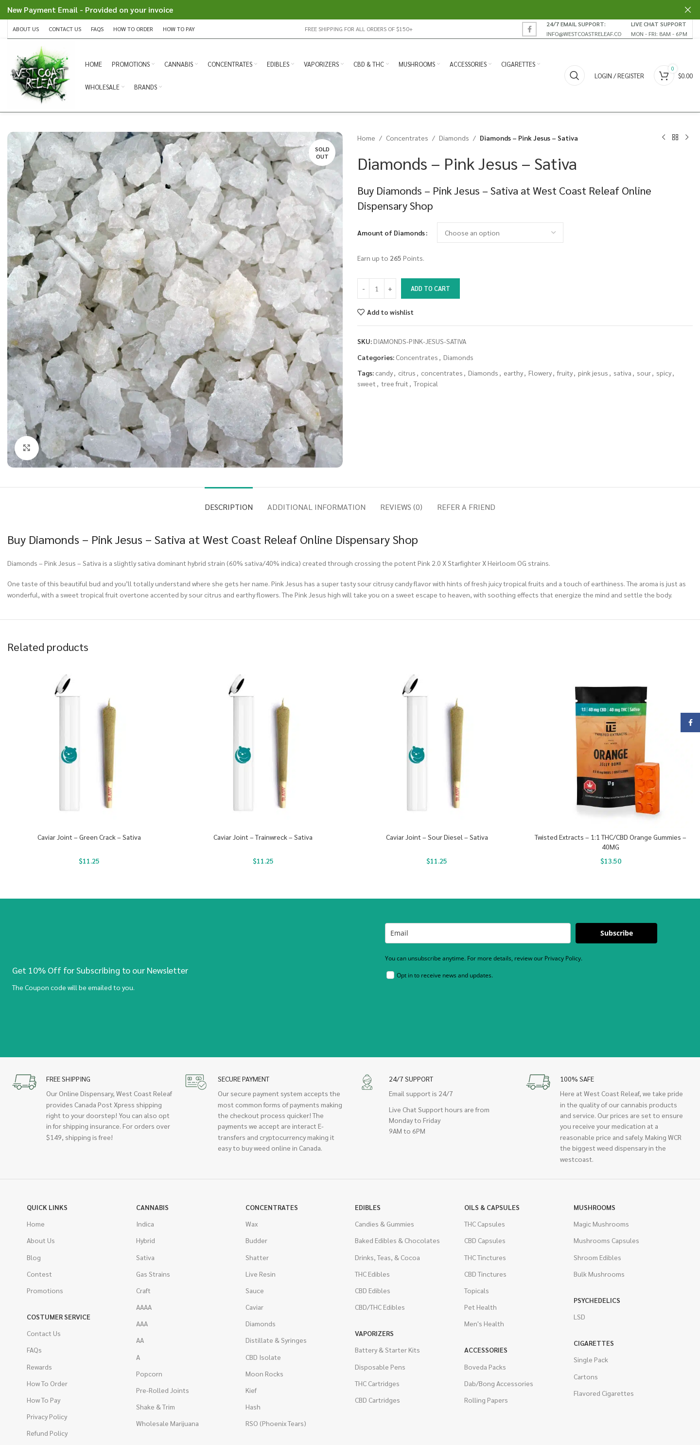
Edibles (368, 1207)
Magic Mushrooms (601, 1223)
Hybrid (145, 1240)
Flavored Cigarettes (604, 1393)
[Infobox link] (583, 28)
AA (140, 1340)
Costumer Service (58, 1316)
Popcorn (149, 1373)
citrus (407, 372)
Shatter (257, 1257)
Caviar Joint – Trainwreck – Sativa (263, 836)
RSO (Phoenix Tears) (275, 1423)
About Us (41, 1240)
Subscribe (616, 933)
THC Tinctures (485, 1257)
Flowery (540, 372)
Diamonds (454, 137)
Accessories (486, 1349)
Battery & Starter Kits (387, 1349)
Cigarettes (594, 1342)
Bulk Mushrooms (599, 1273)
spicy (663, 372)
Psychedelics (597, 1300)
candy (384, 372)
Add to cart (430, 288)
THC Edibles (372, 1273)
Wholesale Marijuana (167, 1423)
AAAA (144, 1306)
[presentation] (459, 1011)
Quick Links (47, 1207)
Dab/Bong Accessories (498, 1383)
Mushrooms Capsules (606, 1240)
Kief (251, 1390)
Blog (34, 1257)
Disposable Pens (380, 1366)
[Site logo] (41, 74)
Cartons (586, 1376)
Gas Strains (153, 1273)
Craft (143, 1290)
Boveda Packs (485, 1366)
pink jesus (593, 372)
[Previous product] (663, 138)
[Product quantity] (376, 288)
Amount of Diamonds (391, 232)
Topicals (476, 1290)
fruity (565, 372)
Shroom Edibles (597, 1257)
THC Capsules (484, 1223)
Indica (145, 1223)
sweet (366, 383)
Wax (251, 1223)
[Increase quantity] (390, 288)
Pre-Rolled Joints (162, 1390)
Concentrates (407, 137)
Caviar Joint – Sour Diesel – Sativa (437, 836)
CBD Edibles (372, 1290)
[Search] (575, 75)
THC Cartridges (377, 1383)
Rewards (39, 1366)
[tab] (229, 502)
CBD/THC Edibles (380, 1306)
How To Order (47, 1383)
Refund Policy (47, 1432)
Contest (39, 1273)
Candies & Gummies (384, 1223)
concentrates (442, 372)
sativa (622, 372)
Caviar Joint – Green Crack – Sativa (89, 836)
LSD (579, 1316)
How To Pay (43, 1399)
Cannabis (152, 1207)
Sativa (145, 1257)
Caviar (254, 1306)
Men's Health (484, 1323)
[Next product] (687, 138)
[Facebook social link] (529, 29)
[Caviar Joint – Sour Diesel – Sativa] (437, 746)
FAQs (34, 1349)
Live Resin (260, 1273)
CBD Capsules (485, 1240)
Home (366, 137)
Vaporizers (374, 1333)
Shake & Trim (155, 1406)
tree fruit (394, 383)
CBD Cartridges (377, 1399)
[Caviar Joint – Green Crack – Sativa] (89, 746)
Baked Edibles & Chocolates (397, 1240)
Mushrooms (594, 1207)
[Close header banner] (688, 9)
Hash (253, 1406)
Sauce (254, 1290)
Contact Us (44, 1333)
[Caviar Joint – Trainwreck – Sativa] (263, 746)
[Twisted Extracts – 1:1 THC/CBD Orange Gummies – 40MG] (611, 746)
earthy (513, 372)
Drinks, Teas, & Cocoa (387, 1257)
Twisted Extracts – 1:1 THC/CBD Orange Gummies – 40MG (610, 841)
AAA (142, 1323)
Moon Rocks (264, 1373)
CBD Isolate (263, 1357)
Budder (256, 1240)
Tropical (426, 383)
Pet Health (480, 1306)
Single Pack (591, 1359)
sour (644, 372)
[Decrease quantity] (363, 288)
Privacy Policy (47, 1416)
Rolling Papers (486, 1399)
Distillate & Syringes (276, 1340)
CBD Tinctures (485, 1273)
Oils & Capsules (492, 1207)
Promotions (45, 1290)
